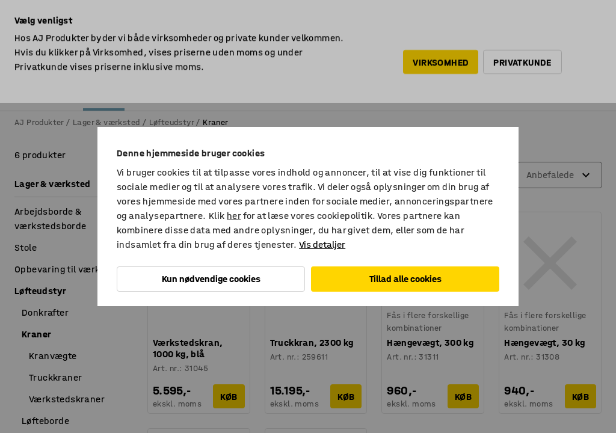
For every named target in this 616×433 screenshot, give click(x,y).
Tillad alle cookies (405, 278)
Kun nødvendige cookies (211, 278)
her (234, 215)
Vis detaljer (322, 244)
